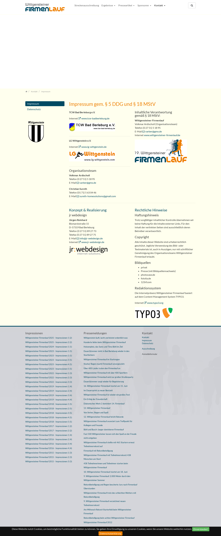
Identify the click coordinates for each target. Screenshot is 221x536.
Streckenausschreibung (86, 5)
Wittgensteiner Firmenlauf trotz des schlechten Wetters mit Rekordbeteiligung (110, 495)
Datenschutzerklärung (110, 533)
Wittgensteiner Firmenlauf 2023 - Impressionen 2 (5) (48, 355)
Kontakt (158, 5)
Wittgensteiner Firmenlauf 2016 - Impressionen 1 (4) (48, 435)
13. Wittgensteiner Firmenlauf (97, 408)
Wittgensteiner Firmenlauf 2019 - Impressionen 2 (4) (48, 391)
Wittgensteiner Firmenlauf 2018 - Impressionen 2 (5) (48, 408)
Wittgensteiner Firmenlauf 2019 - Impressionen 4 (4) (48, 399)
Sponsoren (143, 5)
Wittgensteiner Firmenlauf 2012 (98, 522)
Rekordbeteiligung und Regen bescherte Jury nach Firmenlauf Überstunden (110, 486)
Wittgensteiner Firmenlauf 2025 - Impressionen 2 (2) (48, 342)
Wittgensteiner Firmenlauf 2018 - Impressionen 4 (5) (48, 417)
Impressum (33, 103)
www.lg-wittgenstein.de (94, 146)
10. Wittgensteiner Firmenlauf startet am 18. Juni (105, 472)
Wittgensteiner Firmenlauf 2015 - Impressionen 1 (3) (48, 452)
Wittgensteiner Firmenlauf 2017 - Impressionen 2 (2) (48, 430)
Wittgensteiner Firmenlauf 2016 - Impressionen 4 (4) (48, 448)
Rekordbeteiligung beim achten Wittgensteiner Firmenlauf (109, 518)
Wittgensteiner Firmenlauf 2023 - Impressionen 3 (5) (48, 360)
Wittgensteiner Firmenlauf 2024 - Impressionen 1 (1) (48, 346)
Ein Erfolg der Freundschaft (95, 399)
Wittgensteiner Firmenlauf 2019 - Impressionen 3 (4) (48, 395)
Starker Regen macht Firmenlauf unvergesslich (104, 364)
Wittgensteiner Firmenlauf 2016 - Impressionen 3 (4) (48, 444)
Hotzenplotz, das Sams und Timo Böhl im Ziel (103, 346)
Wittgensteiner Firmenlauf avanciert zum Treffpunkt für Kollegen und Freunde (108, 423)
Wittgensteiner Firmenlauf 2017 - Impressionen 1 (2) (48, 426)
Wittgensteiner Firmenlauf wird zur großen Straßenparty (108, 377)
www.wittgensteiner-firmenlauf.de (162, 135)
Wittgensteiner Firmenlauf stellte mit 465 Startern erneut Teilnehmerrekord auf (109, 444)
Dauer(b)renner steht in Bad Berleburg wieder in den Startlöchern (106, 353)
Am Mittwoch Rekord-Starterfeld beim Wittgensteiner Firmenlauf (107, 511)
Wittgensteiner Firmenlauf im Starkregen (102, 359)
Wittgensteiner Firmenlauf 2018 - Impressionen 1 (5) (48, 404)
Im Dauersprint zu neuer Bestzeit (98, 390)
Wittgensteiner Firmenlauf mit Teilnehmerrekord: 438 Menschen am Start (107, 457)
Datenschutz (34, 109)
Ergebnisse (107, 5)
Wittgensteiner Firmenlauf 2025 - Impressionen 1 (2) (48, 338)
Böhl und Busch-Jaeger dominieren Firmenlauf (104, 429)
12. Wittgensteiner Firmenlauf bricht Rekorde (104, 417)
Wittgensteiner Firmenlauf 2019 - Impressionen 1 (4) (48, 386)
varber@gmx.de (88, 182)
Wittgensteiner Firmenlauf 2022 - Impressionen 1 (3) (48, 373)
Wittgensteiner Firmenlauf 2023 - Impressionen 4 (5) (48, 364)
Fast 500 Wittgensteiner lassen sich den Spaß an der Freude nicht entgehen (110, 436)
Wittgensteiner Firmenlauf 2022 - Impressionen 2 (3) (48, 377)
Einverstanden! (201, 529)
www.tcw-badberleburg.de (95, 118)
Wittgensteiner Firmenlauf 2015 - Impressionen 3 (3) (48, 461)
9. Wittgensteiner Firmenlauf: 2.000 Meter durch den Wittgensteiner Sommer (107, 478)
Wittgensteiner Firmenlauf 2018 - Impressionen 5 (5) (48, 421)
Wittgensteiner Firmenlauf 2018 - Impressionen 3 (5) (48, 413)
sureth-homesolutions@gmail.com (98, 196)
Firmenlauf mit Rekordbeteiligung (98, 450)
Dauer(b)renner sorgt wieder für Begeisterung (104, 381)
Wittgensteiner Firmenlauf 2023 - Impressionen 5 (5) (48, 369)
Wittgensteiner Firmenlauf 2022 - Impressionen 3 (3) (48, 382)
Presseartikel (125, 5)
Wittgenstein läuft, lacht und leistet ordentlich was (106, 338)
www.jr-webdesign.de (92, 242)
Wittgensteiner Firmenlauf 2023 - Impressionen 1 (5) (48, 351)
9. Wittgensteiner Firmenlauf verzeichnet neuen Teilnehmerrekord (105, 503)
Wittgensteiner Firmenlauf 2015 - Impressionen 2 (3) (48, 457)
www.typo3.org (155, 302)
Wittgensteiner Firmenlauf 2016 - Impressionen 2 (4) (48, 439)
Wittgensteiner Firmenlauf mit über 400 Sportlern (105, 373)
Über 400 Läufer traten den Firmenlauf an (102, 368)
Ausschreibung (148, 348)
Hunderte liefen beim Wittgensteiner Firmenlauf (105, 342)
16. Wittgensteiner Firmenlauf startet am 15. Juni (105, 386)
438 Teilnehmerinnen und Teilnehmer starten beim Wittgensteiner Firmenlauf (106, 465)
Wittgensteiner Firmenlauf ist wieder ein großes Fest (107, 394)
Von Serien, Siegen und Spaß (96, 412)
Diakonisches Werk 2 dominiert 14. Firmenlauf (104, 403)
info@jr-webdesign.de (91, 238)
